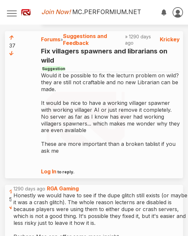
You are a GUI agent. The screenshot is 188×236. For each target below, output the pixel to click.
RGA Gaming (63, 188)
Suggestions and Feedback (85, 39)
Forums (50, 39)
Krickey (170, 39)
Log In (48, 171)
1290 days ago (46, 188)
